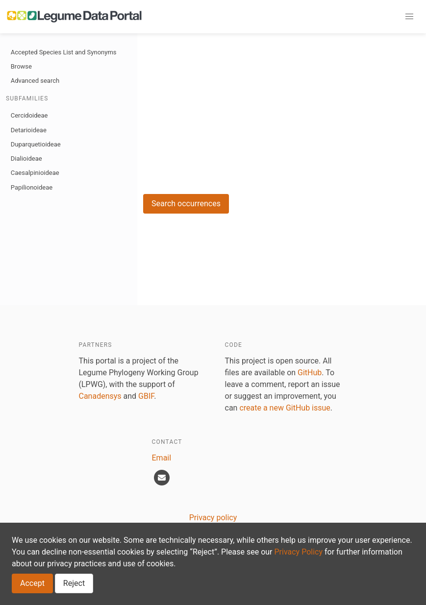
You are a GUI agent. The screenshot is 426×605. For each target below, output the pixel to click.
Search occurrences (186, 203)
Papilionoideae (31, 187)
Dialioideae (26, 158)
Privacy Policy (299, 552)
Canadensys (100, 396)
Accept (32, 583)
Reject (74, 583)
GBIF (146, 396)
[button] (409, 16)
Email (162, 457)
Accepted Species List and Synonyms (64, 52)
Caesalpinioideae (35, 172)
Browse (21, 66)
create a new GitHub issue (284, 407)
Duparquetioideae (36, 144)
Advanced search (35, 80)
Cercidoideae (29, 115)
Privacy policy (213, 517)
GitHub (310, 372)
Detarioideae (29, 130)
